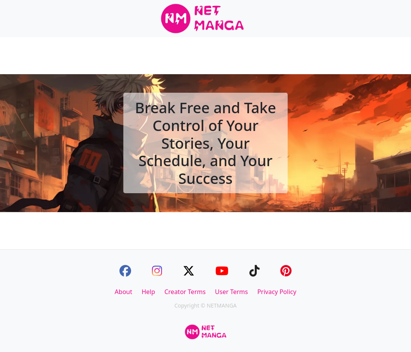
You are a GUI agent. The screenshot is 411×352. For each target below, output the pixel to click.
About (123, 291)
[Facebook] (125, 271)
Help (148, 291)
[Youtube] (222, 271)
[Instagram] (157, 271)
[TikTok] (254, 271)
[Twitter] (188, 271)
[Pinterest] (286, 271)
